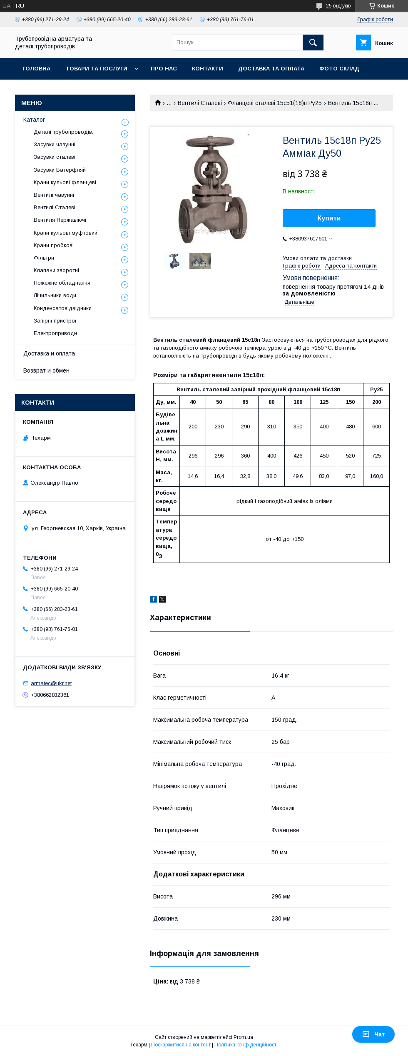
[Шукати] (313, 42)
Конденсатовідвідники (63, 308)
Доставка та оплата (271, 68)
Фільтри (44, 258)
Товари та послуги (96, 68)
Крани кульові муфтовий (65, 233)
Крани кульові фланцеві (65, 182)
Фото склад (339, 68)
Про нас (164, 68)
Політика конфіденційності (246, 1045)
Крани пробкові (54, 245)
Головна (36, 68)
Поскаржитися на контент (181, 1045)
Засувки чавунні (54, 144)
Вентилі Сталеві (200, 103)
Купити (329, 218)
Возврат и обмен (46, 370)
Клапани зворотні (56, 270)
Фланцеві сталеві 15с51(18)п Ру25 (275, 103)
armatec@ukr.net (51, 683)
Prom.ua (243, 1037)
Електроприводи (55, 333)
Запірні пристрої (55, 321)
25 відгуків (338, 6)
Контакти (207, 68)
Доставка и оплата (49, 353)
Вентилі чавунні (54, 195)
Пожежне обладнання (62, 283)
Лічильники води (55, 295)
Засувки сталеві (54, 157)
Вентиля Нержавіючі (60, 220)
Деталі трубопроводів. (63, 132)
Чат (373, 1034)
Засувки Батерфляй (60, 170)
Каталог (34, 119)
